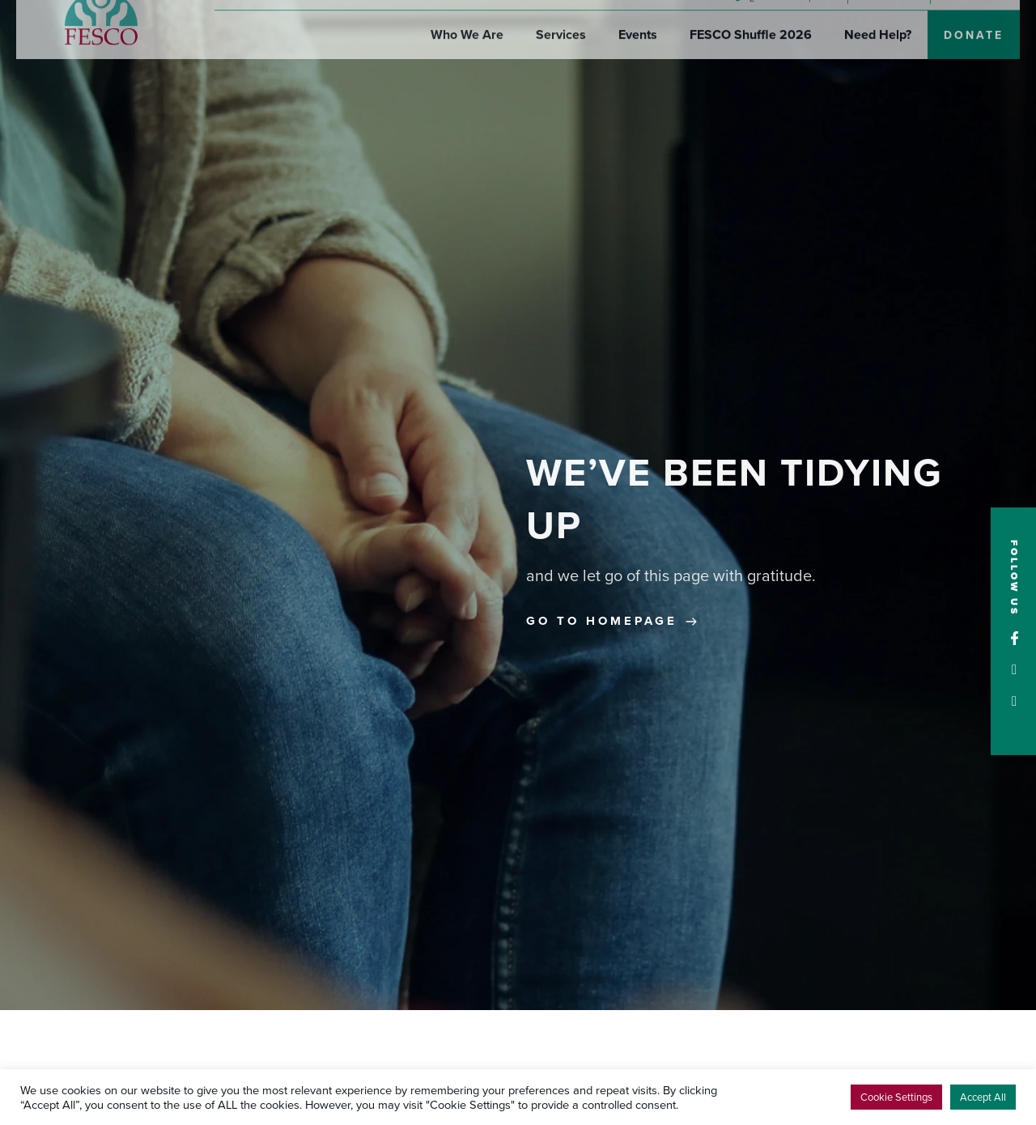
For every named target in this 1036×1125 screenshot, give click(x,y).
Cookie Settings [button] (896, 1096)
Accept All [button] (983, 1096)
